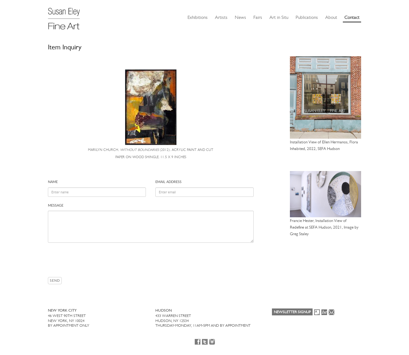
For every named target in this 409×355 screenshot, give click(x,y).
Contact (352, 17)
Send (55, 280)
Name (53, 182)
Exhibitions (197, 17)
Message (55, 205)
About (331, 17)
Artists (221, 17)
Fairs (257, 17)
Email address (168, 182)
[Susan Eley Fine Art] (67, 16)
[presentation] (96, 259)
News (240, 17)
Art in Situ (278, 17)
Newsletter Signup (292, 312)
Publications (307, 17)
